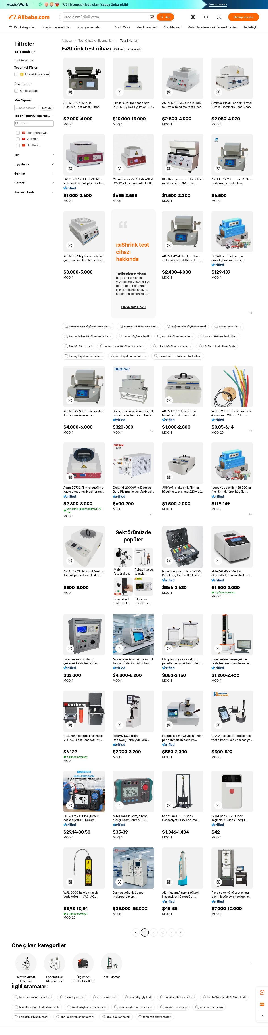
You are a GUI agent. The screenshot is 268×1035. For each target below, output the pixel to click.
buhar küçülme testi (134, 336)
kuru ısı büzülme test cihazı (139, 326)
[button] (152, 17)
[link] (262, 992)
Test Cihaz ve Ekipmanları (95, 40)
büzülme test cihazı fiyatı (217, 346)
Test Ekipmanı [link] (129, 40)
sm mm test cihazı (209, 1007)
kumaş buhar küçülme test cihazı (88, 336)
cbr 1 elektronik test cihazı (75, 1017)
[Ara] (165, 17)
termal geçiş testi (138, 997)
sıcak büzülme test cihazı (219, 336)
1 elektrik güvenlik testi (31, 1017)
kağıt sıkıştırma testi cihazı (86, 1007)
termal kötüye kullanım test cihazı (177, 356)
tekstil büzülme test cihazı (172, 346)
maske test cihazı (173, 1007)
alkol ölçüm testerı (116, 1017)
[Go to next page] (180, 932)
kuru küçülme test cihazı (175, 336)
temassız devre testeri (154, 1017)
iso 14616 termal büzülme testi (224, 997)
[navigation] (34, 487)
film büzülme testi (78, 346)
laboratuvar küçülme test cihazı (122, 346)
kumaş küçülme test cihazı (84, 356)
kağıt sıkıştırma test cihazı (133, 1007)
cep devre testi (104, 997)
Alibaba (67, 40)
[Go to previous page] (136, 932)
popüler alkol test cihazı (177, 997)
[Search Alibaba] (105, 17)
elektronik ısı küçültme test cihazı (88, 326)
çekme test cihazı (227, 326)
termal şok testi (72, 997)
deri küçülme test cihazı (128, 356)
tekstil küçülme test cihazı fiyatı (37, 1007)
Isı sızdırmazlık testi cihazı (33, 997)
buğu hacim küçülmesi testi (186, 326)
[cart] (206, 17)
